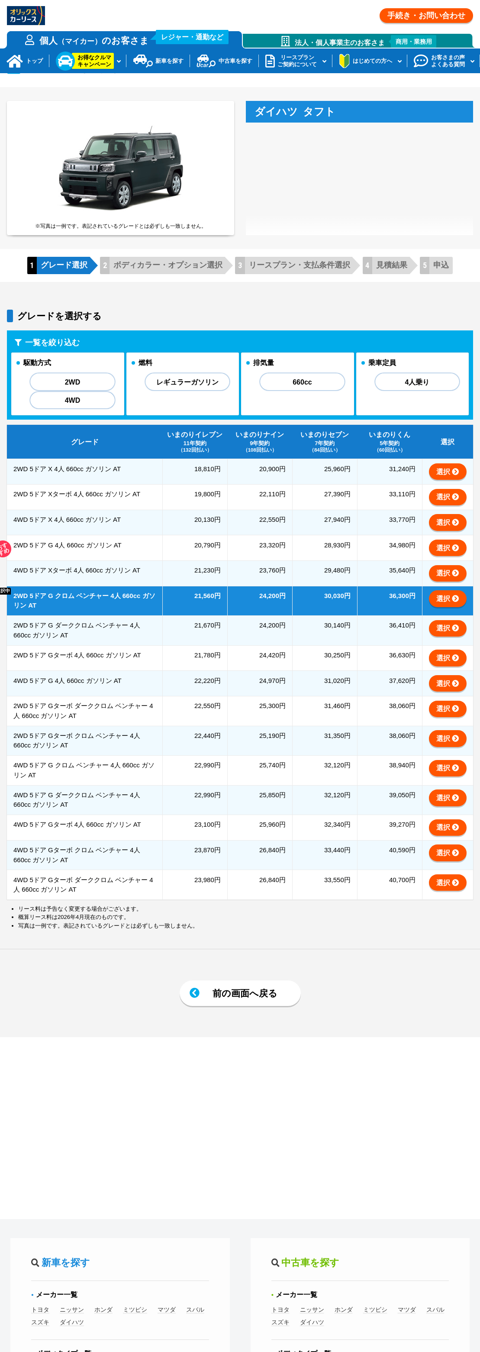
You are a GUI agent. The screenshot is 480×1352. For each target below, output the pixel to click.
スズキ (40, 1346)
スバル (195, 1333)
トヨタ (40, 1333)
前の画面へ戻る (245, 1017)
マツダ (167, 1333)
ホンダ (103, 1333)
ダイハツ (72, 1346)
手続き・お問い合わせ (426, 15)
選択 (443, 496)
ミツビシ (135, 1333)
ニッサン (72, 1333)
